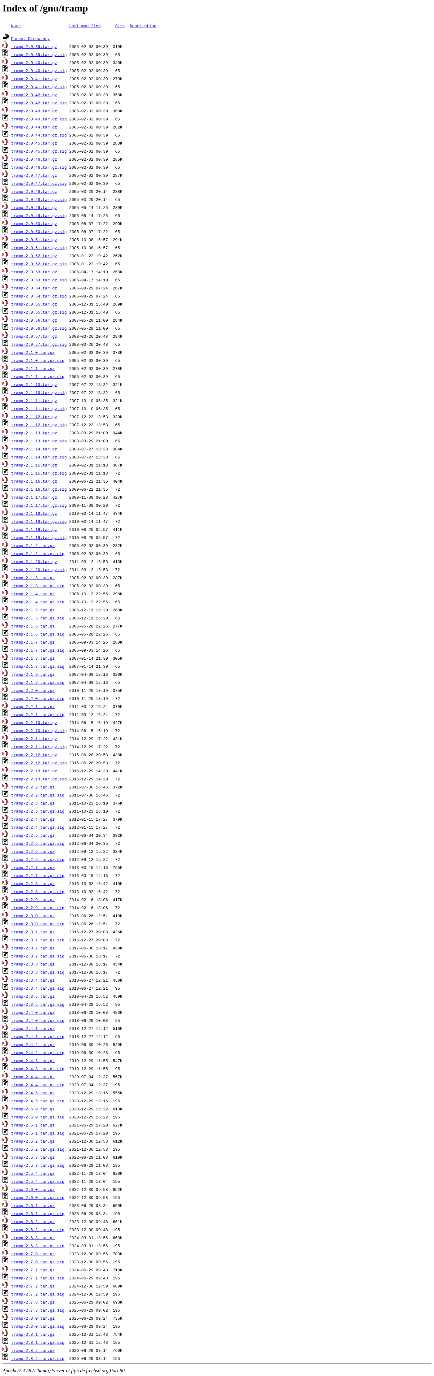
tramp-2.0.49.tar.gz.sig (39, 215)
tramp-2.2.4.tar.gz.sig (38, 827)
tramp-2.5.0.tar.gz (33, 1109)
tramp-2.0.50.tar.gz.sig (39, 231)
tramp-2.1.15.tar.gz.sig (39, 473)
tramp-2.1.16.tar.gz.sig (39, 489)
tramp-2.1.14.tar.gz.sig (39, 457)
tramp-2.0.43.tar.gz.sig (39, 119)
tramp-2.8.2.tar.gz (33, 1350)
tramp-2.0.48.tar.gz (34, 191)
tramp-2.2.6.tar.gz (33, 851)
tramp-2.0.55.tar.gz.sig (39, 312)
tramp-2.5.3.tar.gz (33, 1157)
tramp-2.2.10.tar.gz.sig (39, 730)
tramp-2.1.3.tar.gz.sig (38, 585)
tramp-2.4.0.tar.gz (33, 1012)
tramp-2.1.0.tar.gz (33, 352)
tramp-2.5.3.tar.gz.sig (38, 1165)
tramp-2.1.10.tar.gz (34, 384)
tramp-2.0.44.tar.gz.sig (39, 135)
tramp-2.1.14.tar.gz (34, 449)
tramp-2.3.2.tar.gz (33, 948)
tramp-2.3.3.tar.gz (33, 964)
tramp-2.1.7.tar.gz (33, 642)
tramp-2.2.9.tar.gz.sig (38, 907)
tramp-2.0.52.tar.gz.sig (39, 264)
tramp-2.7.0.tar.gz (33, 1254)
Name (16, 25)
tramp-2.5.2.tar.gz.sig (38, 1149)
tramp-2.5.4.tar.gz (33, 1173)
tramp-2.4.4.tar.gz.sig (38, 1084)
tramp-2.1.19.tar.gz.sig (39, 537)
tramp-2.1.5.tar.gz (33, 610)
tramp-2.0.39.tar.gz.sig (39, 54)
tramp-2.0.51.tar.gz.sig (39, 247)
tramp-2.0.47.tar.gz (34, 175)
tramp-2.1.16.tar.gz (34, 481)
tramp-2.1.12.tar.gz (34, 416)
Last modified (85, 25)
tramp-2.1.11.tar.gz (34, 400)
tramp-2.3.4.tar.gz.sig (38, 988)
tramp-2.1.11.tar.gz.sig (39, 408)
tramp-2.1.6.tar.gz (33, 626)
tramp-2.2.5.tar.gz (33, 835)
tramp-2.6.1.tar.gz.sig (38, 1213)
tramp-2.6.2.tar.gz (33, 1221)
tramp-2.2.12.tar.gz (34, 754)
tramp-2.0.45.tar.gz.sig (39, 151)
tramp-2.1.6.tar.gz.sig (38, 634)
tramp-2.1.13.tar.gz (34, 433)
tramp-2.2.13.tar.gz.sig (39, 779)
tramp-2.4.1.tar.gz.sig (38, 1036)
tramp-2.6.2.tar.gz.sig (38, 1229)
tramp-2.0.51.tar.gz (34, 239)
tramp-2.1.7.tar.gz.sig (38, 650)
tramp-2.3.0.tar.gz (33, 915)
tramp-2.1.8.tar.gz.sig (38, 666)
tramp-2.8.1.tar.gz (33, 1334)
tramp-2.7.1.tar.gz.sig (38, 1278)
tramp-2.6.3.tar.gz (33, 1237)
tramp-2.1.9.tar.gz (33, 674)
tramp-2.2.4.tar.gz (33, 819)
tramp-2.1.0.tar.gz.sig (38, 360)
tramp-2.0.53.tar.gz (34, 272)
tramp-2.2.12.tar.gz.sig (39, 763)
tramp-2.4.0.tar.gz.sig (38, 1020)
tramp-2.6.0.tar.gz (33, 1189)
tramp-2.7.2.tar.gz (33, 1286)
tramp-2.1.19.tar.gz (34, 529)
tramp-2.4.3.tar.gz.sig (38, 1068)
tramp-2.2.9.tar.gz (33, 899)
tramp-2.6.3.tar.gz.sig (38, 1245)
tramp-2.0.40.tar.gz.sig (39, 70)
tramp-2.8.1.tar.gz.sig (38, 1342)
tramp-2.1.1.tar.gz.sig (38, 376)
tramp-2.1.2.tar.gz (33, 545)
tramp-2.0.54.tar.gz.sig (39, 296)
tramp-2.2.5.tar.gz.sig (38, 843)
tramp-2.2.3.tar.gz (33, 803)
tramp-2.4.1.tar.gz (33, 1028)
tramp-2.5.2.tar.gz (33, 1141)
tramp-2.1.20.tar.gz (34, 561)
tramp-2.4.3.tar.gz (33, 1060)
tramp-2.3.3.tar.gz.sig (38, 972)
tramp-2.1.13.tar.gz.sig (39, 441)
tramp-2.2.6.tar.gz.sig (38, 859)
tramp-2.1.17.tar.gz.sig (39, 505)
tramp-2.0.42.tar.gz (34, 95)
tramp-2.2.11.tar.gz (34, 738)
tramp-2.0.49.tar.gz (34, 207)
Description (143, 25)
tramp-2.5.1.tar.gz (33, 1125)
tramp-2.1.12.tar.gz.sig (39, 425)
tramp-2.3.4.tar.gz (33, 980)
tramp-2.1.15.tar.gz (34, 465)
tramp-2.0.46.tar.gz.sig (39, 167)
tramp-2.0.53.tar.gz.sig (39, 280)
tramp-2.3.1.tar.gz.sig (38, 940)
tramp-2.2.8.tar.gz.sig (38, 891)
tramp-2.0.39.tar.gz (34, 46)
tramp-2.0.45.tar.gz (34, 143)
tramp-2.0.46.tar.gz (34, 159)
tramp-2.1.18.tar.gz (34, 513)
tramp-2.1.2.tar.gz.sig (38, 553)
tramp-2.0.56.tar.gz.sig (39, 328)
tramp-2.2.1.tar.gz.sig (38, 714)
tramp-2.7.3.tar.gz (33, 1302)
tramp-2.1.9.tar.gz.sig (38, 682)
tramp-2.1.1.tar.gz (33, 368)
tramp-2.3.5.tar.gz (33, 996)
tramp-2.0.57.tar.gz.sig (39, 344)
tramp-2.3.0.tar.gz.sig (38, 924)
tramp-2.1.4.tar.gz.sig (38, 602)
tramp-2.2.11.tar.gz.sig (39, 746)
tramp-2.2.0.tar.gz (33, 690)
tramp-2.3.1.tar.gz (33, 932)
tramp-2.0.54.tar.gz (34, 288)
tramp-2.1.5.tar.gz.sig (38, 618)
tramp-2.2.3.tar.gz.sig (38, 811)
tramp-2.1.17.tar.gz (34, 497)
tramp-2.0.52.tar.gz (34, 255)
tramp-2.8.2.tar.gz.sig (38, 1358)
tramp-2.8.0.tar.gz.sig (38, 1326)
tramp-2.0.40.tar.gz (34, 62)
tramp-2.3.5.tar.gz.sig (38, 1004)
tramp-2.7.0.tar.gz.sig (38, 1262)
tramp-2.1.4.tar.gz (33, 594)
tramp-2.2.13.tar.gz (34, 771)
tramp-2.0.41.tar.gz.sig (39, 86)
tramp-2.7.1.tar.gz (33, 1270)
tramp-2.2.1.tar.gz (33, 706)
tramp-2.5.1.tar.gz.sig (38, 1133)
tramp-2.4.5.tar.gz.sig (38, 1101)
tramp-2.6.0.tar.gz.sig (38, 1197)
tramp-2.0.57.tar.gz (34, 336)
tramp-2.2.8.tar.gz (33, 883)
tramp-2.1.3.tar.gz (33, 577)
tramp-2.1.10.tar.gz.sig (39, 392)
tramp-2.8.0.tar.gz (33, 1318)
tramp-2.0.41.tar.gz (34, 78)
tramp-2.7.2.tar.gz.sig (38, 1294)
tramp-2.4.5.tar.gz (33, 1093)
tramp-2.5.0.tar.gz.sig (38, 1117)
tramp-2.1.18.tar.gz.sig (39, 521)
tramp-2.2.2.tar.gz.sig (38, 795)
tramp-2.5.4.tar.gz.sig (38, 1181)
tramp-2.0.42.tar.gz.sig (39, 103)
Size (120, 25)
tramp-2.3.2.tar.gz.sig (38, 956)
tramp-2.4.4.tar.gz (33, 1076)
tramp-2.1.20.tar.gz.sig (39, 569)
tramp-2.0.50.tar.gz (34, 223)
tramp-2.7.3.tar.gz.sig (38, 1310)
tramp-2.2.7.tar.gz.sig (38, 875)
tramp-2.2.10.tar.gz (34, 722)
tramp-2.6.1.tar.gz (33, 1205)
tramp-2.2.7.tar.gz (33, 867)
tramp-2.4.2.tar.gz (33, 1044)
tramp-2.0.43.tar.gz (34, 111)
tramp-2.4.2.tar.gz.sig (38, 1052)
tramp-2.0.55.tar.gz (34, 304)
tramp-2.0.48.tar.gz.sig (39, 199)
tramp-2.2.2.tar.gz (33, 787)
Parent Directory (30, 38)
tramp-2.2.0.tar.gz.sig (38, 698)
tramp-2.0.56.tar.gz (34, 320)
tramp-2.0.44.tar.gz (34, 127)
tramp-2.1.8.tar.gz (33, 658)
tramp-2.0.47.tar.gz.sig (39, 183)
